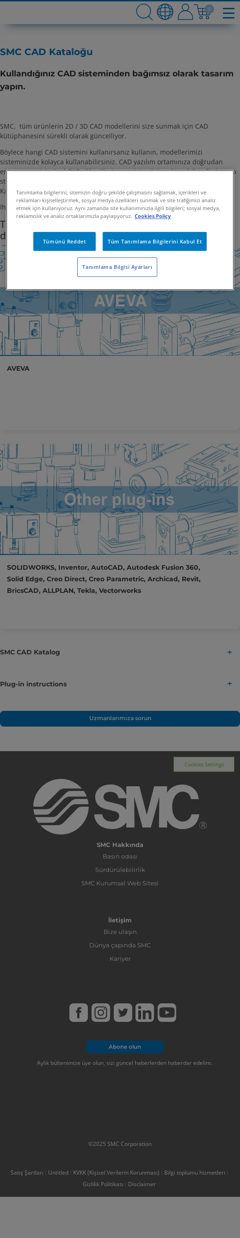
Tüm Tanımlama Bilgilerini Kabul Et (155, 241)
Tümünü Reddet (64, 241)
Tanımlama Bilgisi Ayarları (117, 267)
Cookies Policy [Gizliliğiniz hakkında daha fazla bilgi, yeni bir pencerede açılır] (153, 216)
